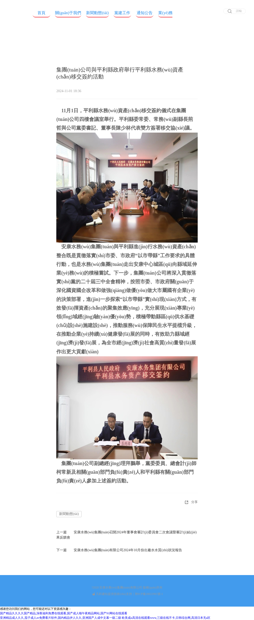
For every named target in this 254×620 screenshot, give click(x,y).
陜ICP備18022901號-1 (149, 594)
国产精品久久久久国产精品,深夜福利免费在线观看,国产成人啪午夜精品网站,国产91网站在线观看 (63, 613)
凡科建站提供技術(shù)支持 (112, 594)
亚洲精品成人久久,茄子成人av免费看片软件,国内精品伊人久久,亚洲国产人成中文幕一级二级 (60, 618)
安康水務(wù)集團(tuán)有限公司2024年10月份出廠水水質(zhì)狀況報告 (128, 550)
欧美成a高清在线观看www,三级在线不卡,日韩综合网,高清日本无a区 (166, 618)
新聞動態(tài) (69, 514)
